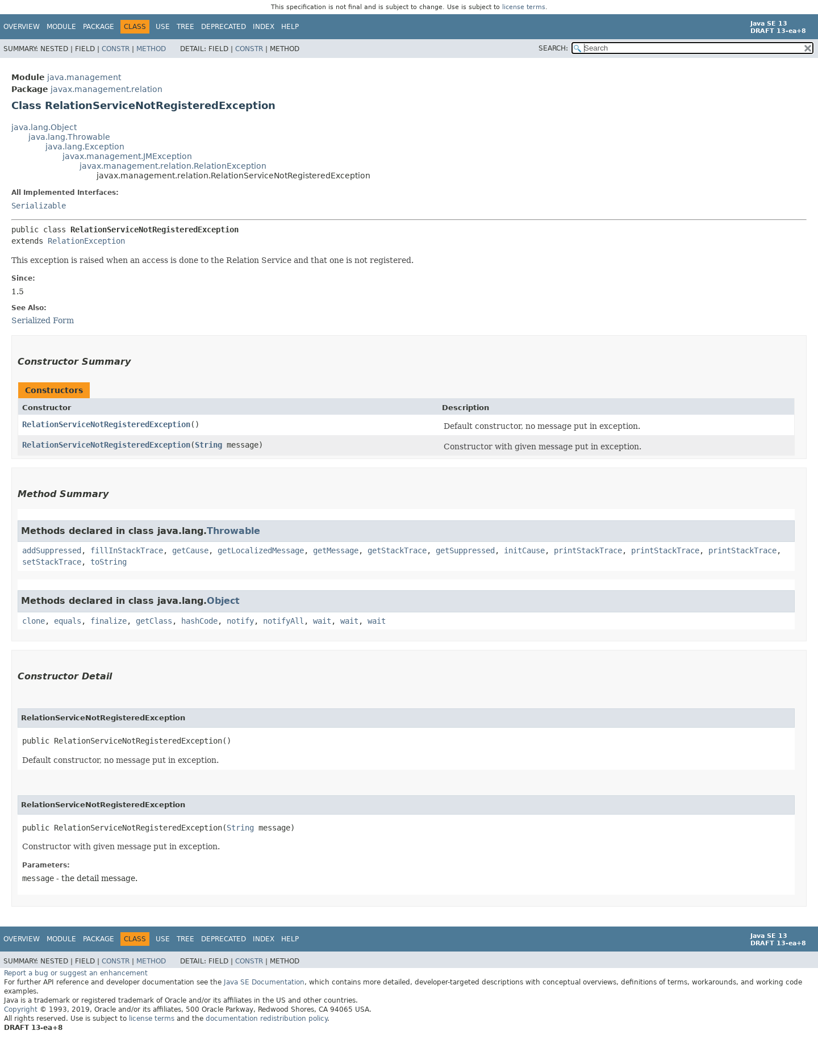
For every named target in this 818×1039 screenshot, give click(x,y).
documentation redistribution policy (266, 1019)
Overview (21, 27)
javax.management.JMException (127, 156)
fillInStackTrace (126, 550)
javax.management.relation (106, 89)
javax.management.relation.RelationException (173, 165)
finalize (108, 620)
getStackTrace (397, 550)
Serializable (38, 205)
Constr (116, 49)
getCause (190, 550)
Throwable (233, 530)
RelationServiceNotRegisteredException (106, 424)
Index (263, 27)
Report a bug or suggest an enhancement (76, 973)
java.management (84, 77)
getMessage (335, 550)
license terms (523, 7)
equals (67, 620)
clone (33, 620)
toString (108, 561)
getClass (154, 620)
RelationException (86, 240)
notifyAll (283, 620)
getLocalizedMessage (261, 550)
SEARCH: (553, 48)
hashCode (199, 620)
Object (223, 600)
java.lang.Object (44, 127)
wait (322, 620)
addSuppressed (51, 550)
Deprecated (223, 27)
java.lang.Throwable (69, 136)
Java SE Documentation (264, 982)
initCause (524, 550)
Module (61, 27)
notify (240, 620)
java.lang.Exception (84, 146)
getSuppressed (465, 550)
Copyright (20, 1009)
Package (98, 27)
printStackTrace (588, 550)
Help (290, 27)
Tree (185, 27)
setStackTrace (51, 561)
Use (163, 27)
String (208, 444)
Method (151, 49)
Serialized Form (42, 320)
